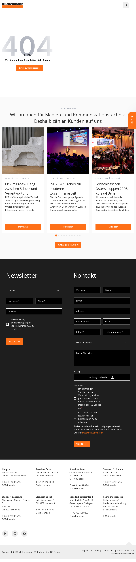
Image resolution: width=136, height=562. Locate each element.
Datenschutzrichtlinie (92, 435)
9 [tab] (77, 236)
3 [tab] (61, 236)
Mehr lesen (23, 227)
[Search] (125, 5)
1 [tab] (56, 236)
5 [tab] (66, 236)
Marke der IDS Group (49, 554)
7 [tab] (72, 236)
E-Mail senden (9, 488)
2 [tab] (58, 236)
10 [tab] (79, 236)
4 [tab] (64, 236)
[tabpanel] (23, 181)
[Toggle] (132, 5)
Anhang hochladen (101, 380)
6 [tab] (69, 236)
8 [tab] (74, 236)
